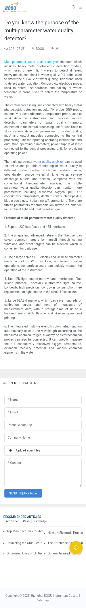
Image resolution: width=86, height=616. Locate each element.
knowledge (40, 521)
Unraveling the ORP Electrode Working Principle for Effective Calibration (24, 543)
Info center (12, 521)
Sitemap (43, 600)
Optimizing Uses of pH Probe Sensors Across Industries (24, 553)
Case (26, 521)
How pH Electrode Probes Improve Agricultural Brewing (65, 533)
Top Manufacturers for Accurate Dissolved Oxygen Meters (26, 531)
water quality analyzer (48, 161)
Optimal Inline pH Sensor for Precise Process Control (65, 553)
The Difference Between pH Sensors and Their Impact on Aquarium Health (65, 543)
